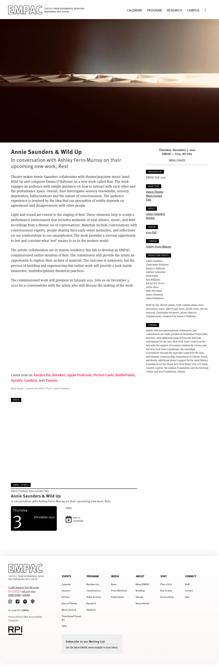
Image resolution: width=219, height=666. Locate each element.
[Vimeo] (17, 601)
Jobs (187, 597)
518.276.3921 (28, 591)
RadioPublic (125, 374)
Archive (66, 597)
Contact (189, 590)
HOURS (26, 595)
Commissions (93, 590)
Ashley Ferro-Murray (158, 246)
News (114, 584)
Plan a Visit (166, 584)
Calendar (66, 584)
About (140, 576)
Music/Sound (154, 195)
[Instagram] (10, 601)
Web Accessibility (33, 616)
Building (140, 590)
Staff (187, 584)
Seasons (66, 590)
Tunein (51, 380)
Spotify (16, 380)
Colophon (13, 620)
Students (91, 609)
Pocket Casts (103, 374)
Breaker (58, 374)
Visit (163, 576)
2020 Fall (151, 232)
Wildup (150, 218)
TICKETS (16, 591)
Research (91, 603)
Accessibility (167, 597)
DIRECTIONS (14, 595)
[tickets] (9, 591)
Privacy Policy (15, 616)
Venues (139, 597)
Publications (117, 597)
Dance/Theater (155, 192)
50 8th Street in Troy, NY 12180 (23, 587)
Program (93, 576)
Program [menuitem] (154, 10)
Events (66, 576)
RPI (18, 610)
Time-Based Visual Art (71, 618)
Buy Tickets (166, 590)
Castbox (30, 380)
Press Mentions (119, 590)
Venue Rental (142, 603)
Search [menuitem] (208, 10)
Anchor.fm (41, 374)
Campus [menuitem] (193, 10)
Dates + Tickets (177, 160)
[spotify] (25, 601)
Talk (148, 199)
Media (115, 576)
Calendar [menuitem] (134, 10)
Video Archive (93, 597)
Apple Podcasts (79, 374)
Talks (64, 626)
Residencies (92, 584)
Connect (190, 576)
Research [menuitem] (174, 10)
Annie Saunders (155, 214)
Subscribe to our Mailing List (85, 641)
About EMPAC (142, 584)
